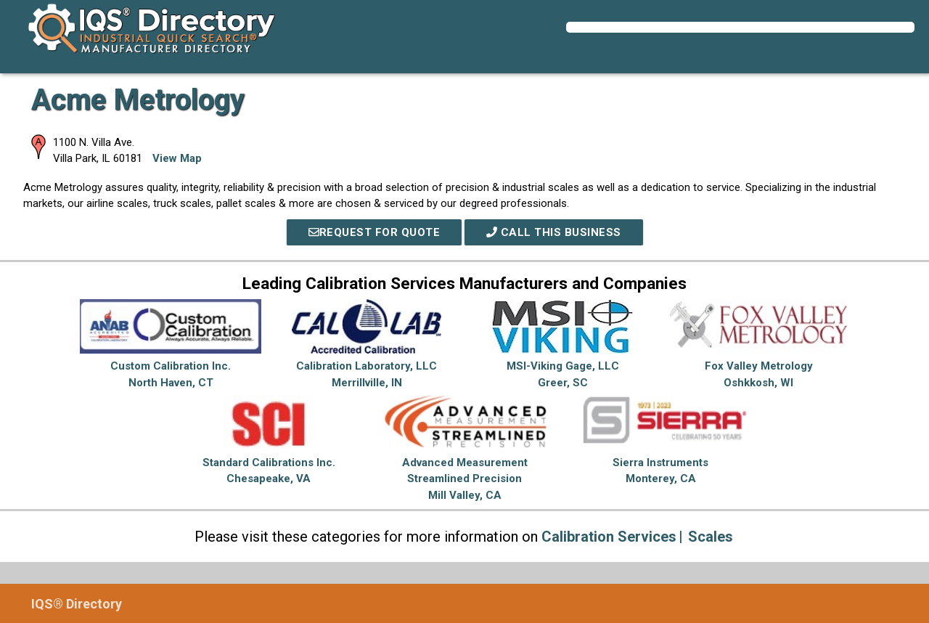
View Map (177, 158)
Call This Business (553, 232)
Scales (710, 536)
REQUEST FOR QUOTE (374, 232)
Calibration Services (608, 536)
